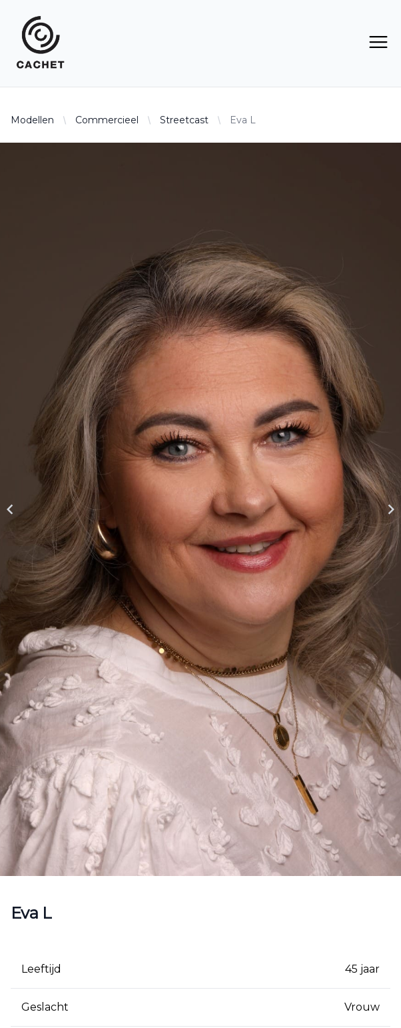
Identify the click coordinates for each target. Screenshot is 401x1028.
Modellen (32, 120)
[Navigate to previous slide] (10, 509)
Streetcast (184, 120)
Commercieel (107, 120)
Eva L (243, 120)
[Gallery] (200, 509)
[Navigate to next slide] (391, 509)
